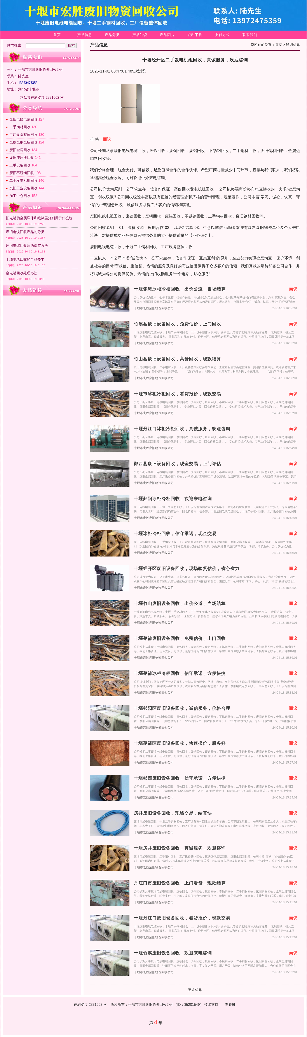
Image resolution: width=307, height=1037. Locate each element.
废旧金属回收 (19, 150)
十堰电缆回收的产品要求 (25, 259)
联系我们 (249, 35)
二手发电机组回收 (23, 180)
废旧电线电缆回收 (23, 119)
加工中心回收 (19, 196)
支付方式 (222, 35)
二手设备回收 (19, 165)
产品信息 (84, 35)
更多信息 (195, 990)
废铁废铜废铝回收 (23, 142)
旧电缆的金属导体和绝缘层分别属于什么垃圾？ (42, 218)
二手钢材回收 (19, 127)
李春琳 (230, 1004)
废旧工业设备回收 (23, 188)
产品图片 (167, 35)
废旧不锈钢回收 (21, 173)
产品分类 (112, 35)
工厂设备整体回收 (23, 135)
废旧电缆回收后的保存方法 (27, 245)
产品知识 (139, 35)
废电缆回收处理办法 (21, 273)
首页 (57, 35)
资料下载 (194, 35)
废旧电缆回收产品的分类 (25, 232)
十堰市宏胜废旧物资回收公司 (154, 308)
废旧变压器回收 (21, 157)
